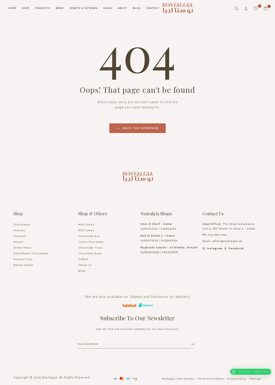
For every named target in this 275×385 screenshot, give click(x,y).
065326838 (170, 252)
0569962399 (150, 252)
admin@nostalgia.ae (227, 241)
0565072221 (149, 228)
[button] (250, 372)
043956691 (169, 240)
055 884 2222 (214, 234)
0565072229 (149, 240)
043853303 (168, 228)
